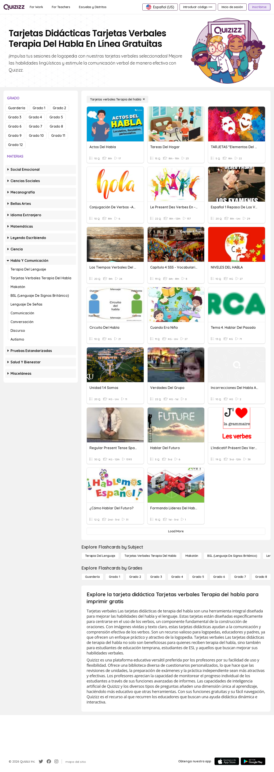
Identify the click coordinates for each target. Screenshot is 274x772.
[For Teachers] (61, 7)
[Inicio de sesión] (232, 7)
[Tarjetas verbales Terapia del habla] (117, 99)
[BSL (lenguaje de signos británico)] (232, 555)
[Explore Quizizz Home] (13, 7)
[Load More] (176, 531)
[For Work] (36, 7)
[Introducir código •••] (198, 7)
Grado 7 (35, 126)
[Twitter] (41, 761)
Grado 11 (58, 135)
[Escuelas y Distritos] (92, 7)
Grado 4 (35, 117)
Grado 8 (56, 126)
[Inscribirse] (259, 7)
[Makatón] (192, 555)
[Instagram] (56, 761)
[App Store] (227, 761)
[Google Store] (253, 761)
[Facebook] (49, 761)
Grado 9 (14, 135)
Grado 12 (15, 144)
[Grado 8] (261, 576)
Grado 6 (14, 126)
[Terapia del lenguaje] (100, 555)
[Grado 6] (219, 576)
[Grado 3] (156, 576)
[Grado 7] (240, 576)
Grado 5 (56, 117)
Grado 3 (14, 117)
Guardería (16, 108)
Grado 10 (36, 135)
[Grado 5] (198, 576)
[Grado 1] (114, 576)
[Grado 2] (135, 576)
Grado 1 (39, 108)
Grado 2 (59, 108)
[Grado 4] (177, 576)
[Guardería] (92, 576)
